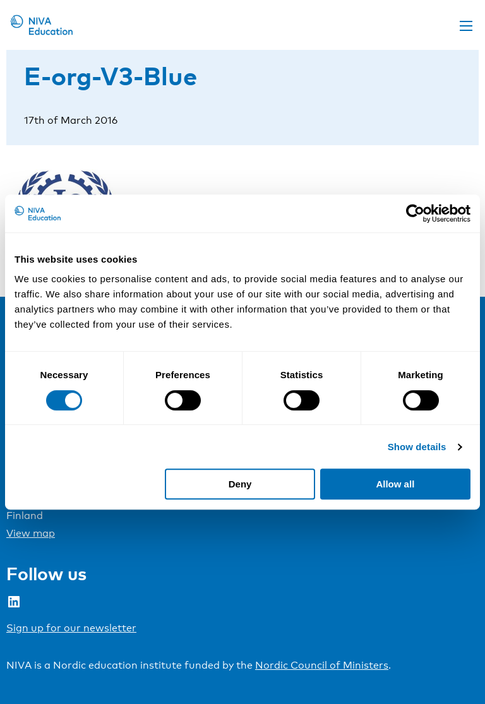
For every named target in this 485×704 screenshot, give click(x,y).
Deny (240, 484)
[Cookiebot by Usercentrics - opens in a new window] (415, 213)
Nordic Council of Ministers (321, 665)
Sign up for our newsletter (71, 628)
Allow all (395, 484)
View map (30, 533)
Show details (417, 446)
